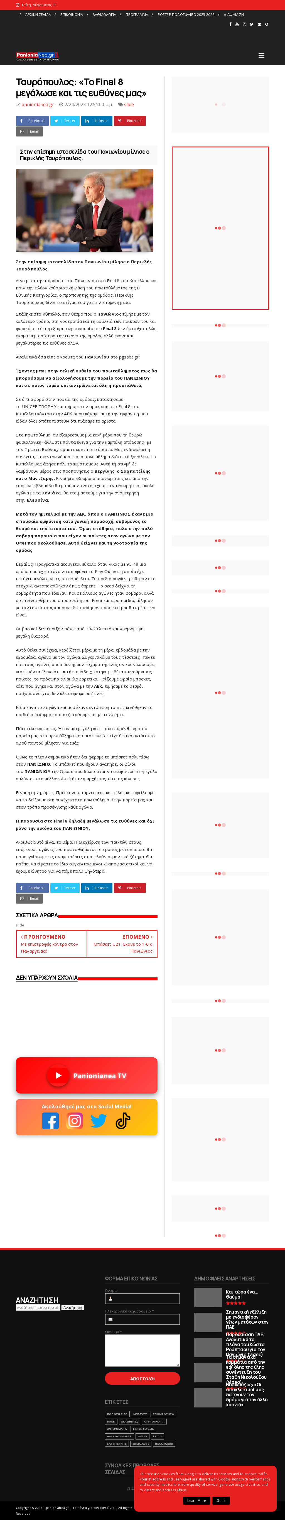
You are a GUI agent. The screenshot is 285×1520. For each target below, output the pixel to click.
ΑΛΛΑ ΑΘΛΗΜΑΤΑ (119, 1436)
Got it (221, 1500)
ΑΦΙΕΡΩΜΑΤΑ (117, 1429)
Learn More (196, 1500)
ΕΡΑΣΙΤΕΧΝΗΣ (117, 1444)
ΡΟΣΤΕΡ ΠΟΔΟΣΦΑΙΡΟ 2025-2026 (186, 14)
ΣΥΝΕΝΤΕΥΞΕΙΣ (143, 1429)
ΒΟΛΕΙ (111, 1421)
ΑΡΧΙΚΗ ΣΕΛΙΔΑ (38, 14)
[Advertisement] (122, 31)
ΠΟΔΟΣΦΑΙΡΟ (117, 1414)
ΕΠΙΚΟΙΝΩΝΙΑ (71, 14)
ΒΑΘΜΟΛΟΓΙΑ (104, 14)
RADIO (157, 1436)
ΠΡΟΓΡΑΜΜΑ (137, 14)
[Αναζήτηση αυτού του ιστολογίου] (38, 1307)
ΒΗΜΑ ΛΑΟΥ (140, 1444)
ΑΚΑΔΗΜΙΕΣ (129, 1421)
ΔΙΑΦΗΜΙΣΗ (234, 14)
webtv (142, 1436)
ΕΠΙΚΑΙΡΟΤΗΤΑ (163, 1414)
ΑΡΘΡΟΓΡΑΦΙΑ (154, 1421)
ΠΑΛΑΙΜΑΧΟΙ (164, 1444)
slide (129, 104)
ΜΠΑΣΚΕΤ (140, 1414)
